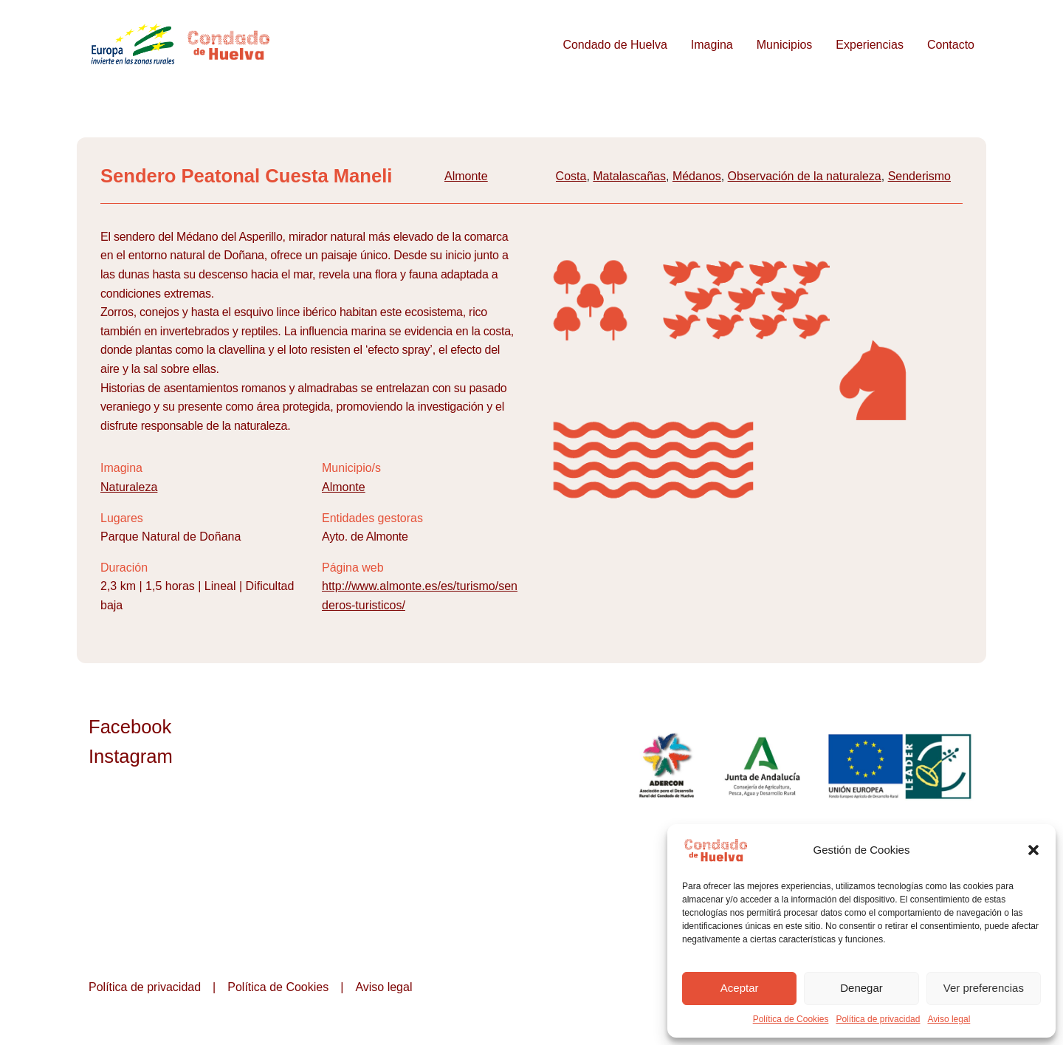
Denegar (861, 987)
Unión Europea (901, 765)
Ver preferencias (983, 987)
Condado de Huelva (615, 44)
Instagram (131, 756)
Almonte (466, 176)
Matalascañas (629, 176)
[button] (1033, 850)
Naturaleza (128, 487)
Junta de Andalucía (763, 765)
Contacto (950, 44)
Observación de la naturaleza (804, 176)
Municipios (785, 44)
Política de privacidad (878, 1019)
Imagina (712, 44)
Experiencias (870, 44)
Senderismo (919, 176)
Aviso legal (948, 1019)
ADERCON (666, 765)
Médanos (696, 176)
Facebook (130, 726)
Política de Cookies (791, 1019)
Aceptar (739, 987)
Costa (571, 176)
